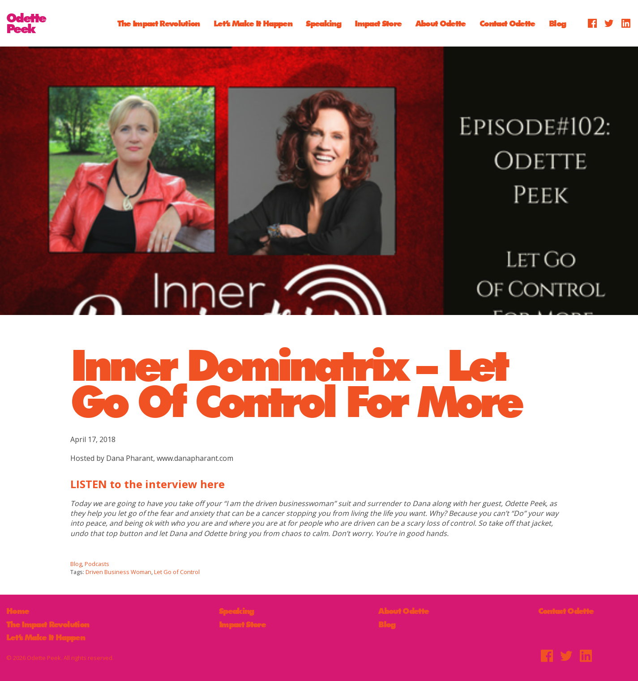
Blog (557, 23)
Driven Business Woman (118, 572)
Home (17, 610)
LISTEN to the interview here (147, 484)
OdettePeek (26, 23)
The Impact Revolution (158, 23)
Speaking (323, 23)
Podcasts (97, 564)
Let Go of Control (177, 572)
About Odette (440, 23)
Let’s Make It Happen (253, 23)
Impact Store (378, 23)
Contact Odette (507, 23)
